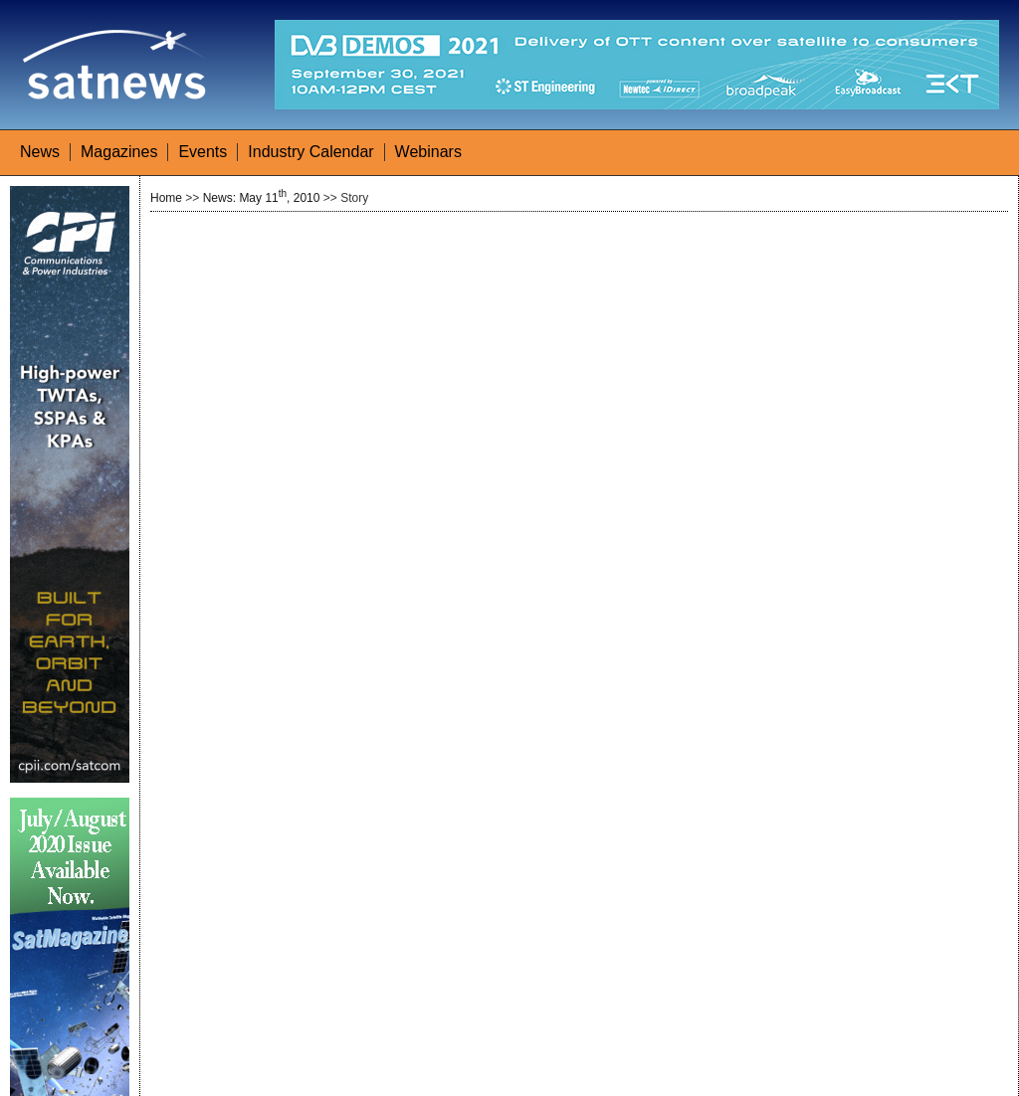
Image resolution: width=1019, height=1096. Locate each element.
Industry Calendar (310, 151)
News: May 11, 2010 (261, 198)
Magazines (119, 151)
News (40, 151)
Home (166, 198)
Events (202, 151)
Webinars (428, 151)
